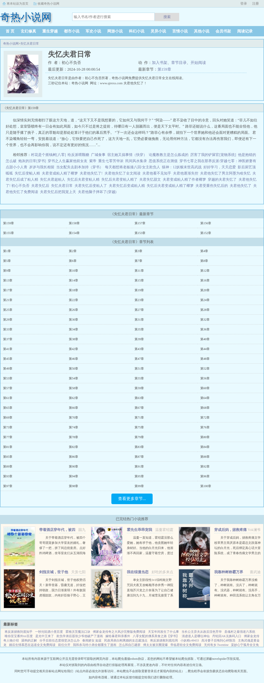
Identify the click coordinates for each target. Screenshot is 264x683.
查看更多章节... (132, 498)
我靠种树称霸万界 (228, 572)
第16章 (205, 280)
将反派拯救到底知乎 (18, 632)
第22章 (73, 300)
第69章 (7, 417)
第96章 (205, 476)
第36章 (205, 329)
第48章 (205, 359)
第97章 (7, 486)
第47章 (139, 359)
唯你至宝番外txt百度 (19, 636)
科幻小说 (136, 31)
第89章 (7, 466)
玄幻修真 (28, 31)
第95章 (139, 476)
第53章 (7, 378)
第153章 (140, 233)
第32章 (205, 319)
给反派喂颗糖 (78, 155)
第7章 (138, 261)
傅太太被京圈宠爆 (155, 645)
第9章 (7, 270)
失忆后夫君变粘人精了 (120, 179)
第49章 (7, 368)
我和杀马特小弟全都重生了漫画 (94, 645)
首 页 (10, 31)
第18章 (73, 290)
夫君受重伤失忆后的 (212, 186)
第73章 (7, 427)
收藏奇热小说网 (48, 3)
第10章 (73, 270)
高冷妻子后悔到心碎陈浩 (218, 640)
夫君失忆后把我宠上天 (59, 192)
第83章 (139, 447)
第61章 (7, 398)
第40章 (205, 339)
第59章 (139, 388)
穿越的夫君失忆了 (223, 179)
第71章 (139, 417)
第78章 (73, 437)
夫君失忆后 (41, 186)
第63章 (139, 398)
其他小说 (201, 31)
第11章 (139, 270)
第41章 (7, 349)
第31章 (139, 319)
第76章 (205, 427)
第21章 (7, 300)
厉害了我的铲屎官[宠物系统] (213, 155)
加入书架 (159, 63)
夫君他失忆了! (92, 173)
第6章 (73, 261)
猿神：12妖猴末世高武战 (182, 167)
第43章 (139, 349)
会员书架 (223, 31)
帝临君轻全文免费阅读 (185, 645)
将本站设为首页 (17, 3)
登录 (243, 3)
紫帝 (92, 161)
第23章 (139, 300)
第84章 (205, 447)
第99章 (139, 486)
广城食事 (98, 155)
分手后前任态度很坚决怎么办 (59, 640)
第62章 (73, 398)
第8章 (204, 261)
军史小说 (93, 31)
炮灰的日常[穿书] (32, 161)
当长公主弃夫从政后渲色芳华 (202, 632)
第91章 (139, 466)
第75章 (139, 427)
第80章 (205, 437)
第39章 (139, 339)
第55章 (139, 378)
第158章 (74, 223)
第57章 (7, 388)
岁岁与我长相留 (41, 167)
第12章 (205, 270)
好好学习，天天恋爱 (219, 167)
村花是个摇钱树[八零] (48, 155)
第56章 (205, 378)
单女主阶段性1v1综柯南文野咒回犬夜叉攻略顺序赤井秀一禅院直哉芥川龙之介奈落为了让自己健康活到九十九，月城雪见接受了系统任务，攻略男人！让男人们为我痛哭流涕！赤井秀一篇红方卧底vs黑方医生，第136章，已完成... (150, 595)
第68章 (205, 408)
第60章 (205, 388)
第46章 (73, 359)
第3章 (138, 251)
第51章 (139, 368)
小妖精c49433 (189, 640)
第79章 (139, 437)
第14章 (73, 280)
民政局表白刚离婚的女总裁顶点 (125, 640)
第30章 (73, 319)
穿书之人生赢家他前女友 (67, 161)
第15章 (139, 280)
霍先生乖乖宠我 (139, 530)
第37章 (7, 339)
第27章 (139, 310)
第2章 (73, 251)
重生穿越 (50, 31)
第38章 (73, 339)
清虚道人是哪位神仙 (196, 636)
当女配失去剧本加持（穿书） (79, 167)
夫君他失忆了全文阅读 (123, 173)
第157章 (140, 223)
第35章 (139, 329)
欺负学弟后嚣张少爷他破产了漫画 (79, 636)
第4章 (204, 251)
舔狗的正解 (29, 640)
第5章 (7, 261)
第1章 (7, 251)
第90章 (73, 466)
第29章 (7, 319)
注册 (255, 3)
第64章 (205, 398)
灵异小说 (158, 31)
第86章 (73, 457)
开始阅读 (198, 63)
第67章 (139, 408)
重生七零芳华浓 (110, 161)
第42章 (73, 349)
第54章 (73, 378)
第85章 (7, 457)
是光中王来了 (44, 636)
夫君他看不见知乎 (157, 173)
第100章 (205, 486)
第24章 (205, 300)
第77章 (7, 437)
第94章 (73, 476)
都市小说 (71, 31)
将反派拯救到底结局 (164, 640)
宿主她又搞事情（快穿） (127, 155)
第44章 (205, 349)
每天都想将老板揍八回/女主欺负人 (132, 167)
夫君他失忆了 (241, 186)
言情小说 (180, 31)
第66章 (73, 408)
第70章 (73, 417)
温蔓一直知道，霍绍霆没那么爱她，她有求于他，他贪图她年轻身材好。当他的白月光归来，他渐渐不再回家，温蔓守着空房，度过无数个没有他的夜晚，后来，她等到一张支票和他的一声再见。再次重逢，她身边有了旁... (150, 553)
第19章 (139, 290)
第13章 (7, 280)
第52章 (205, 368)
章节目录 (179, 63)
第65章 (7, 408)
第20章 (205, 290)
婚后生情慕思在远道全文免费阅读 (32, 645)
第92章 (205, 466)
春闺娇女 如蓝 (92, 640)
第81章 (7, 447)
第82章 (73, 447)
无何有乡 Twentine (216, 645)
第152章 (205, 233)
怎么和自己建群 (130, 645)
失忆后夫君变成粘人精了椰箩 (171, 186)
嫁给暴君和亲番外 (117, 636)
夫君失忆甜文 (151, 179)
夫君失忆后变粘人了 (92, 186)
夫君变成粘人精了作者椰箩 (185, 179)
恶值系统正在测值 (163, 161)
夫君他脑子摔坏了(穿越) (98, 192)
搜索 (167, 17)
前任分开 (64, 645)
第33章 (7, 329)
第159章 (164, 69)
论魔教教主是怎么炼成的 (168, 155)
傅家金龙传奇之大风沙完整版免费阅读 (119, 632)
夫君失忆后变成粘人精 (128, 186)
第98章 (73, 486)
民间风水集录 (136, 161)
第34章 (73, 329)
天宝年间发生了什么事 (163, 632)
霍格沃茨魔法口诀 (77, 632)
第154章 (74, 233)
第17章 (7, 290)
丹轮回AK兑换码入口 (226, 636)
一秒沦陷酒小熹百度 (49, 632)
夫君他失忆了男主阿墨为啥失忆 (226, 173)
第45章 (7, 359)
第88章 (205, 457)
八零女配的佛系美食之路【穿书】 (156, 636)
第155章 (8, 233)
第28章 (205, 310)
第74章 (73, 427)
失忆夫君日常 (29, 43)
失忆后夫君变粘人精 (84, 179)
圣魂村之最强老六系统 (239, 632)
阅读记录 (245, 31)
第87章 (139, 457)
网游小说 (115, 31)
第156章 (205, 223)
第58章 (73, 388)
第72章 (205, 417)
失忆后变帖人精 (28, 173)
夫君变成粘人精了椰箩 (61, 173)
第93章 (7, 476)
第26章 (73, 310)
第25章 (7, 310)
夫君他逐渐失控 (186, 173)
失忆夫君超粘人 (53, 179)
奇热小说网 (11, 43)
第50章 (73, 368)
